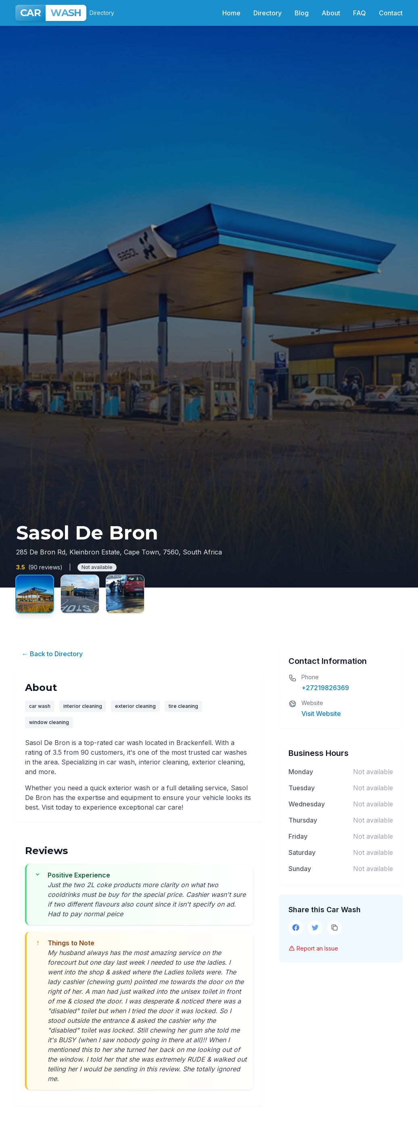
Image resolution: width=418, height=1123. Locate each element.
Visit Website (321, 713)
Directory (267, 13)
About (331, 13)
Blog (302, 13)
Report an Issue (313, 948)
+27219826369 (325, 688)
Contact (391, 13)
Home (231, 13)
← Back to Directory (52, 654)
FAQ (359, 13)
